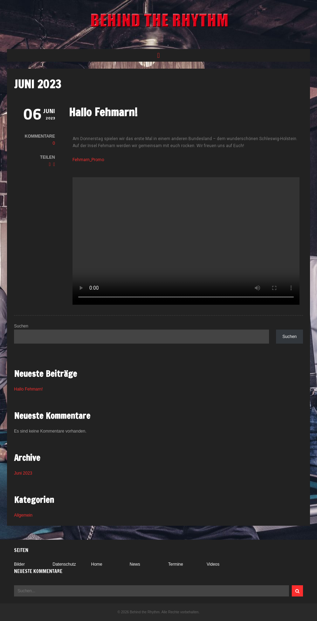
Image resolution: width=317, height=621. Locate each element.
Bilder (19, 564)
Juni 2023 (23, 473)
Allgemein (23, 515)
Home (96, 564)
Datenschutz (64, 564)
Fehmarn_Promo (88, 159)
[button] (158, 55)
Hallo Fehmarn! (103, 112)
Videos (213, 564)
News (135, 564)
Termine (175, 564)
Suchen (21, 326)
